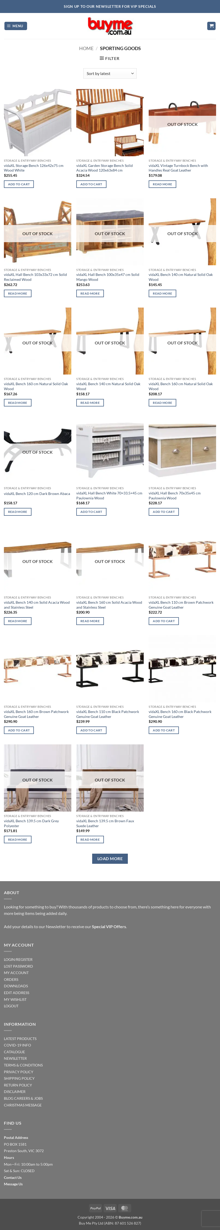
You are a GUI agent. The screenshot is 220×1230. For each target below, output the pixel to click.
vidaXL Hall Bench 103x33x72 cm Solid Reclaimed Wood (35, 277)
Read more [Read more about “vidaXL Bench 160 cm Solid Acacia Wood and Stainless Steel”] (90, 621)
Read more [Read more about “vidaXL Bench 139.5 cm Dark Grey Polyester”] (17, 839)
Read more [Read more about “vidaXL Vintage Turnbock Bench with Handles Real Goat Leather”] (162, 184)
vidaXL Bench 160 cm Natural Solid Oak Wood (36, 386)
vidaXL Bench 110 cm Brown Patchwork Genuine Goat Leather (181, 604)
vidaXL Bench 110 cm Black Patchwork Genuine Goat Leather (107, 714)
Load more (110, 858)
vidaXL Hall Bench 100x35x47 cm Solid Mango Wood (107, 277)
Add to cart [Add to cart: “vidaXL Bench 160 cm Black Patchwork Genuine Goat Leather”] (164, 730)
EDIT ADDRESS (16, 992)
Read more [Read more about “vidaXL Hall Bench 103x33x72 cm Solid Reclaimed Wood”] (17, 293)
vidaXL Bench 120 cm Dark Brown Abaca (37, 493)
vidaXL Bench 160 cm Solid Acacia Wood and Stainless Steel (109, 604)
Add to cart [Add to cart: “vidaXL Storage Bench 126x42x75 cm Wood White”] (19, 184)
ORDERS (11, 979)
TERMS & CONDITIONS (23, 1065)
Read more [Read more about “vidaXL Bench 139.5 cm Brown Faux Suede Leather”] (90, 839)
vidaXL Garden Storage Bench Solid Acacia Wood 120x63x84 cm (104, 168)
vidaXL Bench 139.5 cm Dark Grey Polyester (31, 823)
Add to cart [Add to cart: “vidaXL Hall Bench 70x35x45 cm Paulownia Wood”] (164, 511)
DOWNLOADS (16, 986)
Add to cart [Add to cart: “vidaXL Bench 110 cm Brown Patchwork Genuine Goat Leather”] (164, 621)
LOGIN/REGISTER (18, 959)
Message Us (13, 1184)
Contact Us (13, 1177)
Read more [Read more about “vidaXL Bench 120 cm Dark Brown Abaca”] (17, 511)
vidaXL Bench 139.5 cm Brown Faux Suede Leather (105, 823)
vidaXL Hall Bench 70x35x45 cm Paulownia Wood (175, 495)
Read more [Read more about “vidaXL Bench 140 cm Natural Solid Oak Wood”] (162, 293)
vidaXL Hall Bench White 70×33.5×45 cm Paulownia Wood (109, 495)
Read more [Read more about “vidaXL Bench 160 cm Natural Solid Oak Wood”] (17, 402)
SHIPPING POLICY (19, 1078)
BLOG (8, 1098)
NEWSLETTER (15, 1058)
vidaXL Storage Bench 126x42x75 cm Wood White (34, 168)
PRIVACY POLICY (18, 1072)
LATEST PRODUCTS (20, 1038)
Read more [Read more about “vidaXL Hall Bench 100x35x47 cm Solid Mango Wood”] (90, 293)
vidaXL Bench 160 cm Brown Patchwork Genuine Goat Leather (36, 714)
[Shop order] (110, 73)
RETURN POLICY (18, 1085)
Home (86, 48)
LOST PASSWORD (18, 966)
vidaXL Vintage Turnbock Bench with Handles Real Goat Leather (178, 168)
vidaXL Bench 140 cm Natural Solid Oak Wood (181, 277)
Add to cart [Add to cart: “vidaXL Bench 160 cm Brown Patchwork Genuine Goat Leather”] (19, 730)
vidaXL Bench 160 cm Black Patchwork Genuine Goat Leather (180, 714)
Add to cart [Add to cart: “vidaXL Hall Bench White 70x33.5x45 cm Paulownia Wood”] (91, 511)
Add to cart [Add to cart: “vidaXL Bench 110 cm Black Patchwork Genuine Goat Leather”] (91, 730)
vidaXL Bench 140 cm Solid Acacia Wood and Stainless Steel (37, 604)
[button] (15, 26)
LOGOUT (11, 1006)
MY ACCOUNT (16, 972)
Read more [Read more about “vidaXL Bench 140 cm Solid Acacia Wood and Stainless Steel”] (17, 621)
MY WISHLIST (15, 999)
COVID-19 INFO (17, 1045)
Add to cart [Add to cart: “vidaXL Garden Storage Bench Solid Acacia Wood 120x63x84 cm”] (91, 184)
